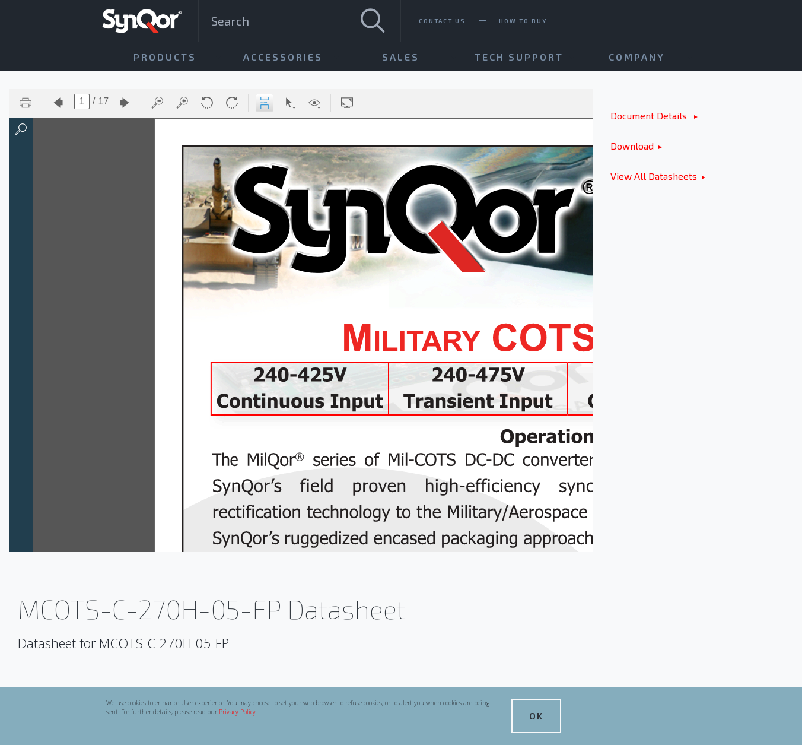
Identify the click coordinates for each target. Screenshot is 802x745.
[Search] (372, 20)
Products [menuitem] (164, 56)
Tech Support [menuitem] (519, 56)
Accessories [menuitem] (283, 56)
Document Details (649, 115)
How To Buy (523, 20)
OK (536, 715)
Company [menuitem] (637, 56)
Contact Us (442, 20)
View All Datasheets (653, 176)
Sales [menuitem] (400, 56)
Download (632, 145)
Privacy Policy (237, 712)
